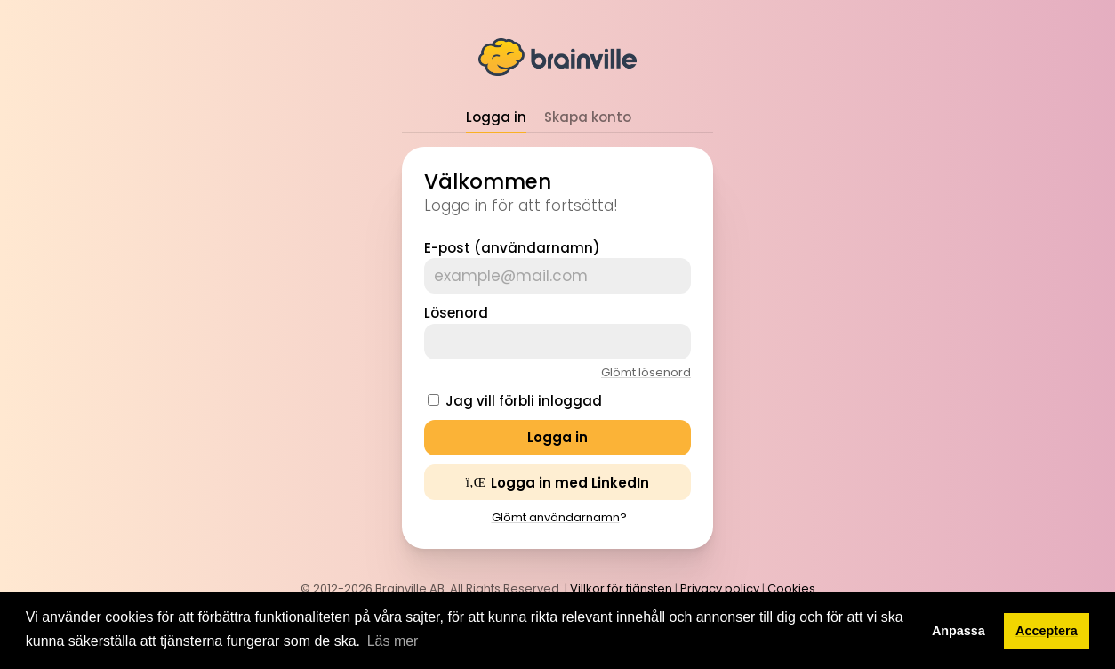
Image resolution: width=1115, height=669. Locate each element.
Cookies (791, 588)
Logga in (496, 117)
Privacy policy (719, 588)
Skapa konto (587, 117)
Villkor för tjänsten (621, 588)
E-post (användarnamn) (512, 247)
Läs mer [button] (393, 641)
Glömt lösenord (646, 372)
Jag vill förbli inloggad (523, 400)
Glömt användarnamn (556, 517)
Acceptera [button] (1046, 631)
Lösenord (456, 312)
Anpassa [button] (958, 631)
